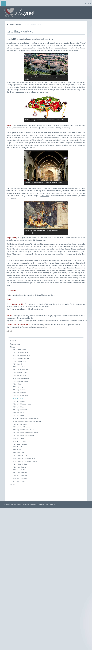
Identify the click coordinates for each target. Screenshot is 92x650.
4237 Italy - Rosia (18, 415)
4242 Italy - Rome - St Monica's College (25, 432)
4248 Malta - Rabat (19, 447)
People (12, 485)
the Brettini (49, 82)
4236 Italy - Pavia (18, 412)
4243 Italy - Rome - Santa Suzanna (24, 435)
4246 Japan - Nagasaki (20, 444)
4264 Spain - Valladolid (20, 472)
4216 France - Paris (19, 367)
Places (18, 24)
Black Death (44, 196)
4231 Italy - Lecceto (19, 401)
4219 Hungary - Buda (19, 375)
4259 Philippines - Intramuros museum (25, 461)
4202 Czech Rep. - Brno (20, 352)
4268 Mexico (17, 450)
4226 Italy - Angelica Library (21, 387)
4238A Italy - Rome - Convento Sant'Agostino (27, 421)
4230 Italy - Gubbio (19, 398)
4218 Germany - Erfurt (20, 372)
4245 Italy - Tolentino (19, 441)
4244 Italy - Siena (18, 438)
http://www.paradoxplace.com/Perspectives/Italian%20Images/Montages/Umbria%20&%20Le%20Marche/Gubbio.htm (47, 320)
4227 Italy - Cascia (19, 390)
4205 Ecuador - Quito (19, 361)
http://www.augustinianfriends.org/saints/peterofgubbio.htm (27, 327)
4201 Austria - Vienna (19, 349)
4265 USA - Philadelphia (20, 475)
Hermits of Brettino (78, 48)
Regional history (15, 344)
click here (51, 295)
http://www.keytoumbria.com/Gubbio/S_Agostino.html (25, 309)
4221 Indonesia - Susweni (21, 381)
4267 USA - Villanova (19, 481)
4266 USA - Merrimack (20, 478)
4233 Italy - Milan (18, 407)
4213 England (17, 364)
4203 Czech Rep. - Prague (21, 355)
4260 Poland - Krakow (20, 464)
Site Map (41, 504)
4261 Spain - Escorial (19, 467)
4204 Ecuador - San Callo (21, 358)
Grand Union (29, 45)
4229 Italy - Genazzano (20, 395)
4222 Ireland (17, 384)
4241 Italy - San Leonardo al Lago (23, 430)
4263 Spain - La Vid (19, 470)
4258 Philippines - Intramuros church (24, 458)
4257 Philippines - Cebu (20, 455)
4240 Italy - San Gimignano (21, 427)
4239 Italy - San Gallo (20, 424)
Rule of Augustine (32, 50)
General (13, 341)
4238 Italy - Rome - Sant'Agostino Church (26, 418)
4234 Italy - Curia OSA (20, 410)
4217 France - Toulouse (20, 369)
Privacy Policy (50, 504)
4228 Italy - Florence (19, 392)
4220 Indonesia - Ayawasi (21, 378)
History (12, 24)
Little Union (56, 50)
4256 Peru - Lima (18, 452)
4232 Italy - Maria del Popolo (22, 404)
